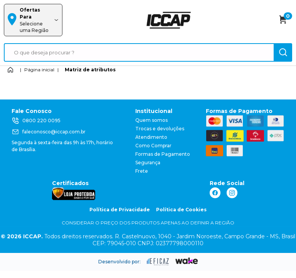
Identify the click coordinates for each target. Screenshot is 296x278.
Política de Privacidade (119, 209)
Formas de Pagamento (162, 154)
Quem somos (151, 120)
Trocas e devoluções (159, 128)
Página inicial (39, 69)
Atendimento (151, 137)
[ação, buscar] (283, 52)
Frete (141, 171)
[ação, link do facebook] (215, 192)
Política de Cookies (181, 209)
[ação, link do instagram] (232, 192)
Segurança (147, 162)
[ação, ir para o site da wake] (186, 261)
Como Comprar (153, 145)
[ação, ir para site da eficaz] (158, 262)
